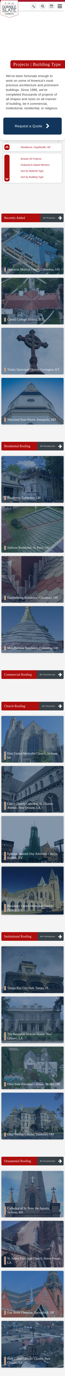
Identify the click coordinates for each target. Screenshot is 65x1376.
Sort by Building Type (32, 177)
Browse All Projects (31, 158)
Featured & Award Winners (35, 164)
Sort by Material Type (32, 171)
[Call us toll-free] (34, 6)
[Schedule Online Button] (51, 6)
